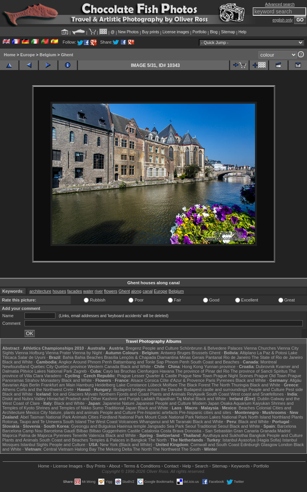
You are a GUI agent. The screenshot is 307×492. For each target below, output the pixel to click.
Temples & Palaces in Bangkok (118, 440)
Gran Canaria (246, 430)
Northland (281, 417)
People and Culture (161, 348)
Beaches (247, 408)
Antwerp (168, 352)
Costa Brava (172, 430)
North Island (259, 417)
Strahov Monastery (42, 380)
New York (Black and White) (126, 444)
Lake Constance (131, 385)
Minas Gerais (192, 357)
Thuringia (240, 385)
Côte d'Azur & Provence (182, 380)
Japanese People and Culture (163, 403)
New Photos (128, 32)
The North (220, 385)
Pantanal (214, 357)
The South (191, 449)
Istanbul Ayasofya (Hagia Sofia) (252, 440)
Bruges (183, 352)
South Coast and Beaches (214, 362)
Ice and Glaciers (68, 394)
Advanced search (279, 4)
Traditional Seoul (212, 426)
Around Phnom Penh (92, 362)
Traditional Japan (120, 408)
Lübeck (154, 385)
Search (201, 466)
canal (148, 291)
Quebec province (70, 366)
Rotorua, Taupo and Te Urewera (32, 421)
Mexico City (37, 412)
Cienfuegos (148, 371)
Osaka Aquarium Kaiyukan (245, 403)
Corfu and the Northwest (39, 389)
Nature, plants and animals (74, 412)
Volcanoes (128, 421)
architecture (40, 291)
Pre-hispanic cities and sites (205, 412)
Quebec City (42, 366)
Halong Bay (85, 449)
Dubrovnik (265, 366)
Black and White (17, 362)
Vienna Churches (260, 348)
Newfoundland (15, 366)
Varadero (52, 375)
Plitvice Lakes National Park (46, 371)
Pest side (294, 389)
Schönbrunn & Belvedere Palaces (211, 348)
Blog (214, 32)
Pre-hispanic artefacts (157, 412)
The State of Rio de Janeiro (277, 357)
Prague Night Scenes (233, 375)
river (99, 291)
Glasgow (269, 444)
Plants (297, 417)
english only (283, 20)
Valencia (96, 435)
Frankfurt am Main (58, 385)
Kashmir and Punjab (121, 398)
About (114, 466)
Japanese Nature (118, 403)
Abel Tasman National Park (45, 417)
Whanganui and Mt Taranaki (165, 421)
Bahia (68, 357)
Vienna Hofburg (29, 352)
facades (74, 291)
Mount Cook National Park (169, 417)
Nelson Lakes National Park (221, 417)
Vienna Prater (58, 352)
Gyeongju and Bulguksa (93, 426)
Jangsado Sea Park (165, 426)
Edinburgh (250, 444)
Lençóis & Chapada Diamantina (149, 357)
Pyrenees (225, 380)
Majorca (9, 435)
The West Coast (103, 421)
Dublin (263, 398)
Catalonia (150, 430)
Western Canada (103, 366)
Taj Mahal (185, 398)
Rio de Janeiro (236, 357)
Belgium (48, 54)
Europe (27, 54)
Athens (8, 389)
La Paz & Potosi (272, 352)
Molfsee (170, 385)
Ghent (67, 54)
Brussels (200, 352)
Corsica (152, 380)
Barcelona (286, 426)
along (136, 291)
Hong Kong (192, 366)
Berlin (34, 385)
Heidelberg (105, 385)
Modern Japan (205, 403)
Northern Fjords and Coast (124, 394)
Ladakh (148, 398)
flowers (110, 291)
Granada (268, 430)
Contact (171, 466)
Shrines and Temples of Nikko (63, 408)
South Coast (217, 394)
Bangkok (257, 435)
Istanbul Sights (34, 444)
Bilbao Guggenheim (108, 430)
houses (59, 291)
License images (175, 32)
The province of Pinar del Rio (202, 371)
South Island (74, 421)
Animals (79, 417)
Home (10, 54)
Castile (133, 430)
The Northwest (166, 449)
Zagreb (80, 371)
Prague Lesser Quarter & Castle (147, 375)
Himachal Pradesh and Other (74, 398)
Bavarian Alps (15, 385)
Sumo (98, 408)
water (88, 291)
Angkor (65, 362)
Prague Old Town (270, 375)
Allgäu (296, 380)
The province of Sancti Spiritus (259, 371)
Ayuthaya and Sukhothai (225, 435)
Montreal (268, 362)
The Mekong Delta (114, 449)
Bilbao (82, 430)
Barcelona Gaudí (59, 430)
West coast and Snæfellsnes (257, 394)
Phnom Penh (177, 362)
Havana (167, 371)
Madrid (284, 430)
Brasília (111, 357)
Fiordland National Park (122, 417)
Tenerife (79, 435)
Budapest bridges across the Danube (147, 389)
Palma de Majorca (35, 435)
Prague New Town (195, 375)
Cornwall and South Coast (214, 444)
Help (243, 32)
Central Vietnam (58, 449)
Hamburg (85, 385)
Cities (93, 417)
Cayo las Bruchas (119, 371)
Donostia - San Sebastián (208, 430)
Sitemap (228, 32)
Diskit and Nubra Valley (24, 398)
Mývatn (91, 394)
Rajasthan (165, 398)
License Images (68, 466)
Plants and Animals (168, 394)
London (285, 444)
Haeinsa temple (131, 426)
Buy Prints (96, 466)
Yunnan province (220, 366)
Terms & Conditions (142, 466)
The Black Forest (194, 385)
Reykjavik (196, 394)
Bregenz (133, 348)
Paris (210, 380)
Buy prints (150, 32)
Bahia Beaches (89, 357)
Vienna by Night (87, 352)
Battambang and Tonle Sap (138, 362)
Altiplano (248, 352)
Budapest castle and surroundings (215, 389)
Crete (68, 389)
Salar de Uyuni (31, 357)
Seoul (190, 426)
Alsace (137, 380)
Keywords (240, 466)
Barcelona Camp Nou (22, 430)
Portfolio (199, 32)
